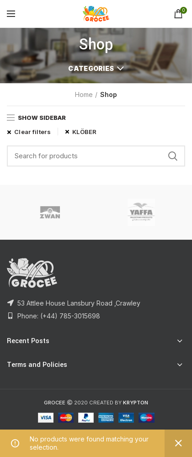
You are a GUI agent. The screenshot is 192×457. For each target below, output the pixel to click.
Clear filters (32, 131)
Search (172, 156)
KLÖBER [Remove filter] (84, 131)
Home (84, 94)
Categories (91, 68)
